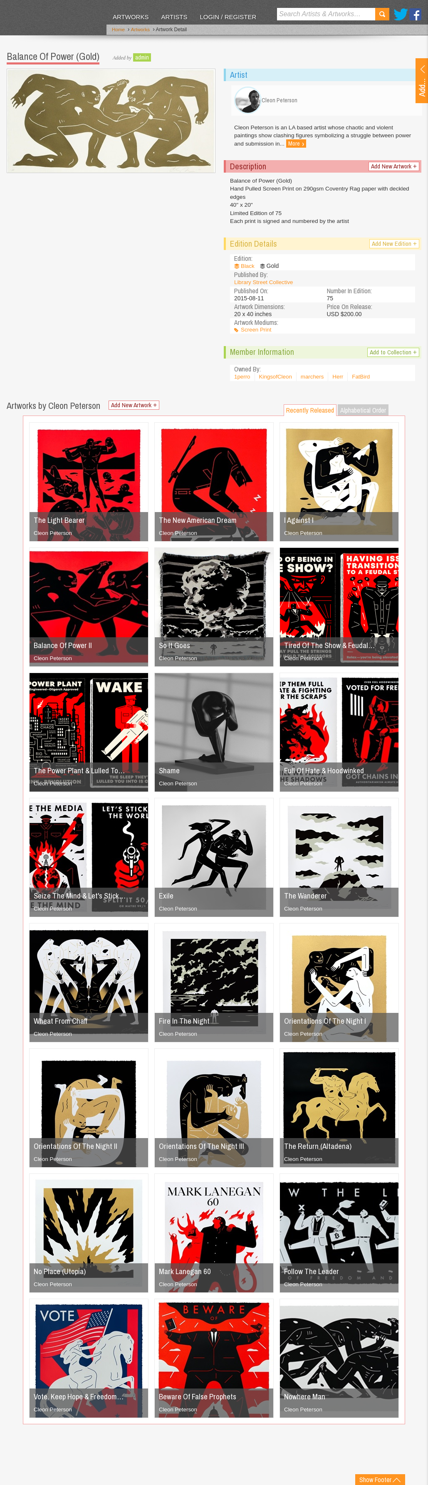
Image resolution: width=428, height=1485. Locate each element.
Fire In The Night (185, 1024)
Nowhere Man (306, 1400)
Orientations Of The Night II (78, 1150)
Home (118, 30)
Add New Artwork (393, 169)
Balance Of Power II (65, 649)
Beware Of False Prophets (201, 1400)
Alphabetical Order (363, 414)
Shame (170, 774)
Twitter (400, 14)
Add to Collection (392, 356)
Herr (341, 381)
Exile (166, 899)
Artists (174, 16)
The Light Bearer (61, 524)
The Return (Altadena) (320, 1150)
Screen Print (257, 334)
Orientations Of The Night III (204, 1150)
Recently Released (310, 414)
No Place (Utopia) (62, 1275)
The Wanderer (306, 899)
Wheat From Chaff (63, 1024)
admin (142, 56)
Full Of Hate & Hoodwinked (326, 774)
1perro (242, 381)
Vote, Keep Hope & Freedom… (83, 1400)
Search (382, 14)
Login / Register (228, 16)
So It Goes (176, 649)
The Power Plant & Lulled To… (82, 774)
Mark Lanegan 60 (186, 1275)
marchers (315, 381)
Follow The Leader (314, 1275)
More (315, 147)
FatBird (365, 381)
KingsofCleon (277, 381)
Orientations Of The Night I (327, 1024)
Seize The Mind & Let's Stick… (83, 899)
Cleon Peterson (54, 537)
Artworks (130, 16)
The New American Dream (200, 524)
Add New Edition (394, 248)
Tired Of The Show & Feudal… (332, 649)
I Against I (300, 524)
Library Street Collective (265, 286)
